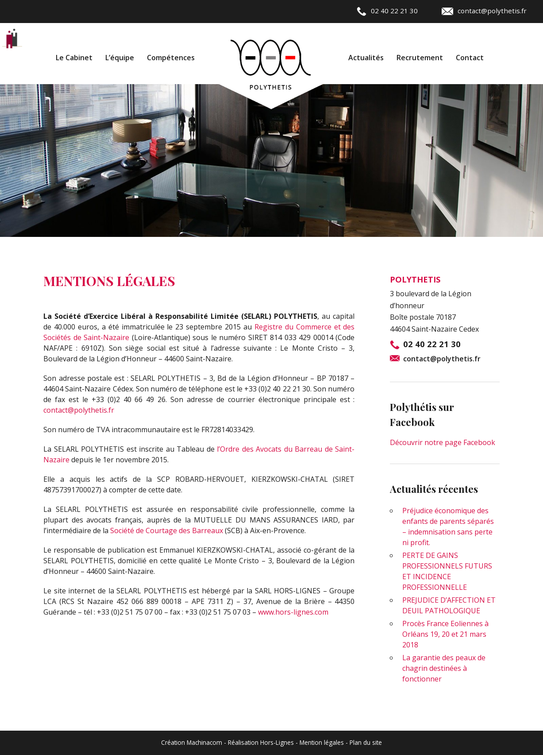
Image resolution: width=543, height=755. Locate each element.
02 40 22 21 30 (387, 10)
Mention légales (322, 742)
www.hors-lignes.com (293, 612)
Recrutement (420, 57)
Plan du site (366, 742)
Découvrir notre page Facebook (442, 442)
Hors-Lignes (277, 742)
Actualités (366, 57)
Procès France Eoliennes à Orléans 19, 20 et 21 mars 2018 (445, 634)
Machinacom (204, 742)
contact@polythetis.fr (484, 10)
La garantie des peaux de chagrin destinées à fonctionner (443, 668)
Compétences (171, 57)
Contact (470, 57)
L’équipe (119, 57)
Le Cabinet (74, 57)
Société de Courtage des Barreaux (166, 530)
